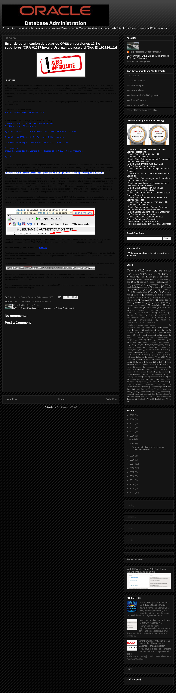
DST (152, 317)
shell (131, 389)
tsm (155, 290)
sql (155, 279)
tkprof (160, 394)
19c (150, 277)
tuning (168, 305)
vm (152, 292)
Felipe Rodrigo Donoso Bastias (145, 52)
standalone (145, 392)
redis (162, 379)
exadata (145, 297)
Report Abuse (135, 559)
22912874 (141, 313)
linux (142, 277)
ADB (140, 315)
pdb (136, 302)
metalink (155, 364)
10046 (162, 308)
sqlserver (164, 279)
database (130, 279)
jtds (134, 362)
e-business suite (152, 350)
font (128, 355)
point (128, 377)
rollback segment (158, 387)
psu (142, 302)
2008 (132, 488)
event (145, 352)
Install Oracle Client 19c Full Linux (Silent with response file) (146, 570)
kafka (141, 362)
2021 (132, 431)
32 (170, 313)
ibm (159, 357)
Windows (148, 274)
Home (61, 399)
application (149, 330)
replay (169, 379)
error (138, 352)
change (166, 335)
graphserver (144, 287)
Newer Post (11, 399)
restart (137, 387)
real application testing (137, 379)
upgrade (164, 290)
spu (152, 389)
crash (151, 340)
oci (140, 369)
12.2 (17, 301)
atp (167, 330)
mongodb (150, 367)
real (169, 377)
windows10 (161, 399)
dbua (139, 347)
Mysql (160, 317)
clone (129, 337)
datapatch (154, 342)
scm (169, 387)
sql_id (159, 389)
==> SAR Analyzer (135, 90)
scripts (156, 302)
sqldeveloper (132, 305)
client (165, 277)
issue (167, 359)
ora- (32, 301)
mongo (138, 367)
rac (149, 302)
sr (129, 392)
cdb (166, 282)
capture (151, 335)
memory (145, 364)
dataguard (134, 297)
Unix (148, 270)
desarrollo (163, 347)
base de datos (156, 282)
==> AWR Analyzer (135, 85)
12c (159, 274)
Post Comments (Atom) (67, 407)
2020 (132, 436)
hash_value (131, 357)
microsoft (167, 287)
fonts (135, 355)
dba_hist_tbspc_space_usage (157, 345)
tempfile (138, 394)
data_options (134, 342)
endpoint (130, 352)
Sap (128, 282)
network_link (131, 369)
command (149, 337)
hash (166, 355)
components (163, 337)
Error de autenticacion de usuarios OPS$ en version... (148, 448)
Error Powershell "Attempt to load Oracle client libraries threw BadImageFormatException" (154, 643)
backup (143, 282)
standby (144, 305)
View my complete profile (138, 61)
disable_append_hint (134, 350)
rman (140, 290)
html (128, 300)
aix (158, 277)
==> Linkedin (133, 75)
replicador (142, 382)
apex (128, 330)
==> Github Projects (136, 80)
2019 (132, 456)
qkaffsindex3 (155, 377)
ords (151, 372)
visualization (151, 308)
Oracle (48, 301)
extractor (160, 352)
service (165, 302)
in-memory (148, 359)
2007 (132, 492)
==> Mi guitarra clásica (137, 105)
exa (152, 352)
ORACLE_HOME (146, 320)
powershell (138, 377)
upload (131, 399)
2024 (132, 419)
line (156, 362)
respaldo (149, 384)
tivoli (153, 305)
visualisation (141, 399)
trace (160, 305)
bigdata (161, 332)
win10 (152, 399)
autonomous (131, 332)
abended (156, 327)
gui (160, 355)
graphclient (131, 287)
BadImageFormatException (137, 317)
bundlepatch (140, 335)
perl (167, 374)
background (144, 332)
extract (165, 297)
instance (158, 359)
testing (146, 394)
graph (165, 284)
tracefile (168, 394)
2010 (132, 484)
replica (132, 382)
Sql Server (165, 270)
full (142, 355)
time (153, 394)
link (162, 362)
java (135, 300)
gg (147, 355)
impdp (138, 359)
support (154, 392)
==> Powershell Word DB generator (143, 95)
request (139, 384)
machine (151, 300)
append (137, 330)
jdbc (128, 362)
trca (142, 396)
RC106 (163, 320)
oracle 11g (163, 300)
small (138, 389)
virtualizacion (141, 292)
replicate (153, 382)
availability (149, 295)
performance (144, 279)
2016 (132, 468)
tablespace (165, 392)
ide (164, 357)
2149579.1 (131, 313)
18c (131, 310)
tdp (147, 290)
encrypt (165, 350)
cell (158, 335)
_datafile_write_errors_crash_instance (141, 325)
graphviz (156, 287)
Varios (168, 274)
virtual (129, 292)
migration (164, 364)
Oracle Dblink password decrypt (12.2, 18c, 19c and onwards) (154, 603)
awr (134, 282)
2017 (132, 464)
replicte (129, 384)
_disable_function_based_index (138, 327)
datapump (165, 342)
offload (147, 369)
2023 (132, 423)
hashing (141, 357)
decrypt (150, 347)
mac (143, 300)
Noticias (135, 274)
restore (146, 387)
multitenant (163, 367)
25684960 (152, 313)
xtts (170, 399)
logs (136, 364)
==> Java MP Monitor (136, 100)
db (127, 345)
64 (132, 315)
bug (159, 295)
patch (129, 302)
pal (157, 372)
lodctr (169, 362)
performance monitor (154, 374)
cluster (138, 337)
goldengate (153, 284)
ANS (150, 315)
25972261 (162, 313)
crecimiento (161, 340)
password (139, 374)
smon (145, 389)
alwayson (138, 295)
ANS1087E (163, 315)
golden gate (139, 284)
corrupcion (130, 340)
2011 (132, 480)
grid (153, 355)
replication (164, 382)
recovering (153, 379)
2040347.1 (164, 310)
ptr (146, 377)
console (168, 295)
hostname (150, 357)
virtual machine (136, 308)
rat (164, 377)
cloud (22, 301)
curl (170, 340)
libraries (149, 362)
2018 (132, 460)
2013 (132, 476)
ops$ (27, 301)
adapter (166, 327)
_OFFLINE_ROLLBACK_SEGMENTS (141, 322)
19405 (152, 310)
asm (159, 330)
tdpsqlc (129, 394)
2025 (132, 415)
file (167, 352)
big (153, 332)
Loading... (131, 505)
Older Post (111, 399)
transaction (133, 396)
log (130, 364)
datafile (144, 342)
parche (129, 374)
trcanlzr (150, 396)
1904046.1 (141, 310)
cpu (128, 284)
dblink (129, 347)
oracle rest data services (136, 372)
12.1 (12, 301)
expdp (155, 297)
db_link (140, 345)
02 (133, 443)
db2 (133, 345)
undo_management (164, 396)
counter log (142, 340)
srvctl (136, 392)
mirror (129, 367)
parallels (165, 372)
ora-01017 (39, 301)
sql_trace (167, 389)
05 (133, 439)
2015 (132, 472)
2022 (132, 427)
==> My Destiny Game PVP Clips (142, 110)
